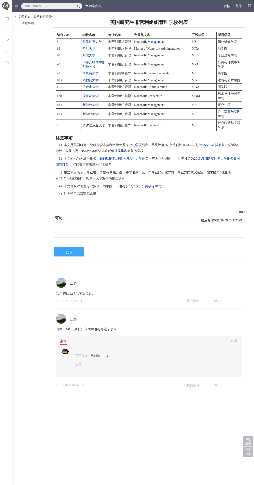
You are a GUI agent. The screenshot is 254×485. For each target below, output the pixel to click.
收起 (234, 341)
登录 (239, 6)
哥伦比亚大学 (92, 41)
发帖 (227, 6)
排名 (124, 151)
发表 (69, 252)
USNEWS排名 (212, 145)
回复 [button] (78, 364)
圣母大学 (88, 48)
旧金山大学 (90, 87)
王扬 (73, 283)
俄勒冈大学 (90, 80)
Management (156, 41)
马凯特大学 (90, 73)
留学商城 (93, 6)
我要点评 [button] (193, 301)
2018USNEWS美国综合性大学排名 (124, 158)
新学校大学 (90, 105)
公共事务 (224, 111)
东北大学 (88, 55)
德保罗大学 (90, 96)
